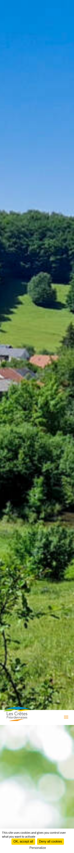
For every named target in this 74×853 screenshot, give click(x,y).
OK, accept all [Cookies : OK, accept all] (23, 841)
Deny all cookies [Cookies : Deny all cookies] (50, 841)
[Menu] (66, 717)
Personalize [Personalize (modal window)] (37, 847)
